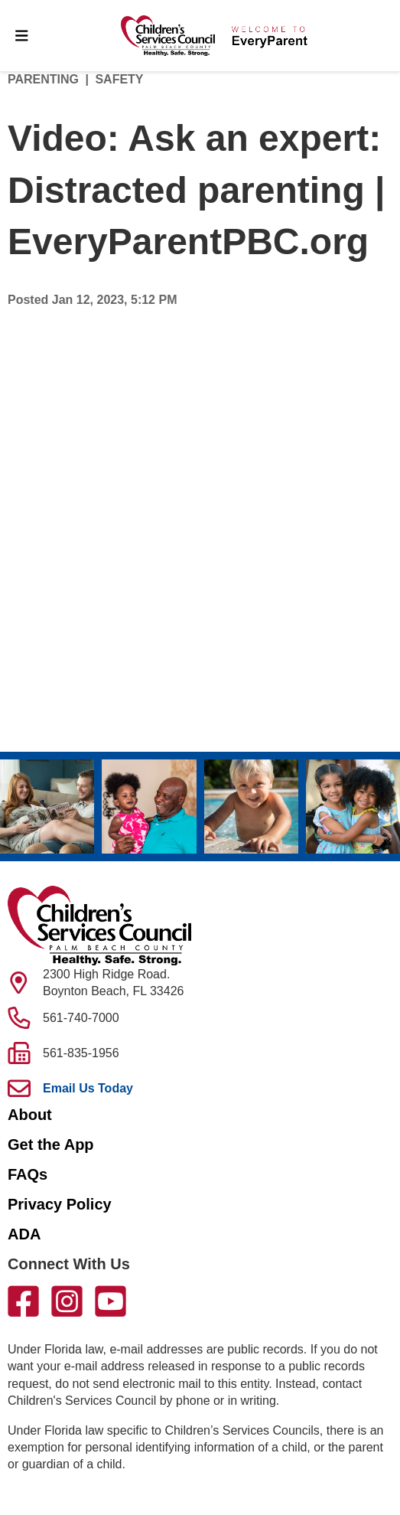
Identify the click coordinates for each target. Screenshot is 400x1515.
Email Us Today (88, 1088)
